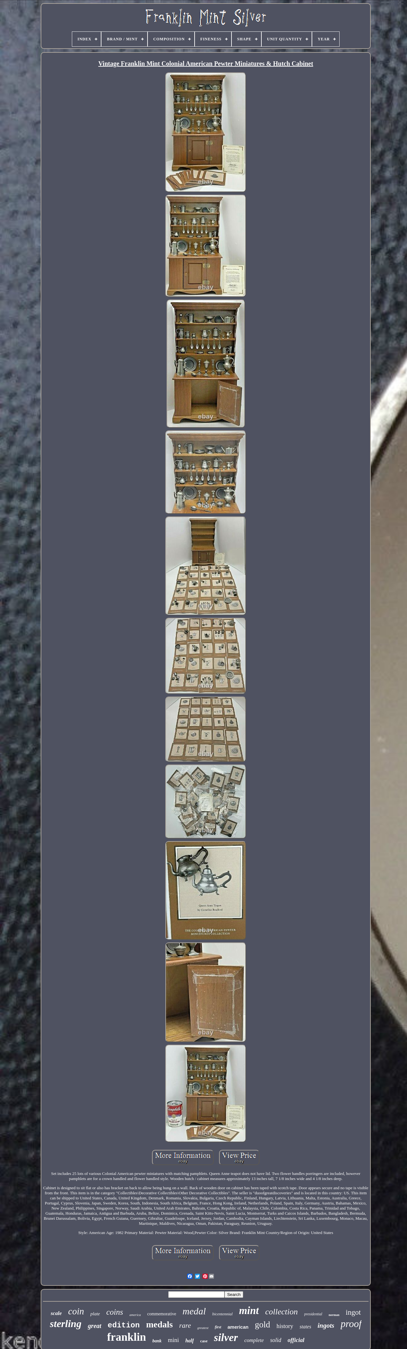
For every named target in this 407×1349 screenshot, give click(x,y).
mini (173, 1340)
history (284, 1326)
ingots (326, 1325)
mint (249, 1310)
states (305, 1326)
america (135, 1315)
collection (281, 1311)
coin (76, 1311)
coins (114, 1312)
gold (262, 1324)
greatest (202, 1328)
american (238, 1327)
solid (275, 1340)
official (296, 1340)
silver (226, 1337)
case (204, 1341)
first (218, 1327)
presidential (313, 1314)
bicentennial (222, 1314)
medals (159, 1324)
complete (254, 1340)
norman (333, 1315)
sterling (66, 1323)
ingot (353, 1312)
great (94, 1325)
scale (56, 1313)
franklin (126, 1337)
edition (124, 1325)
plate (95, 1313)
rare (185, 1325)
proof (351, 1323)
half (189, 1340)
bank (157, 1341)
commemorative (161, 1314)
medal (194, 1311)
